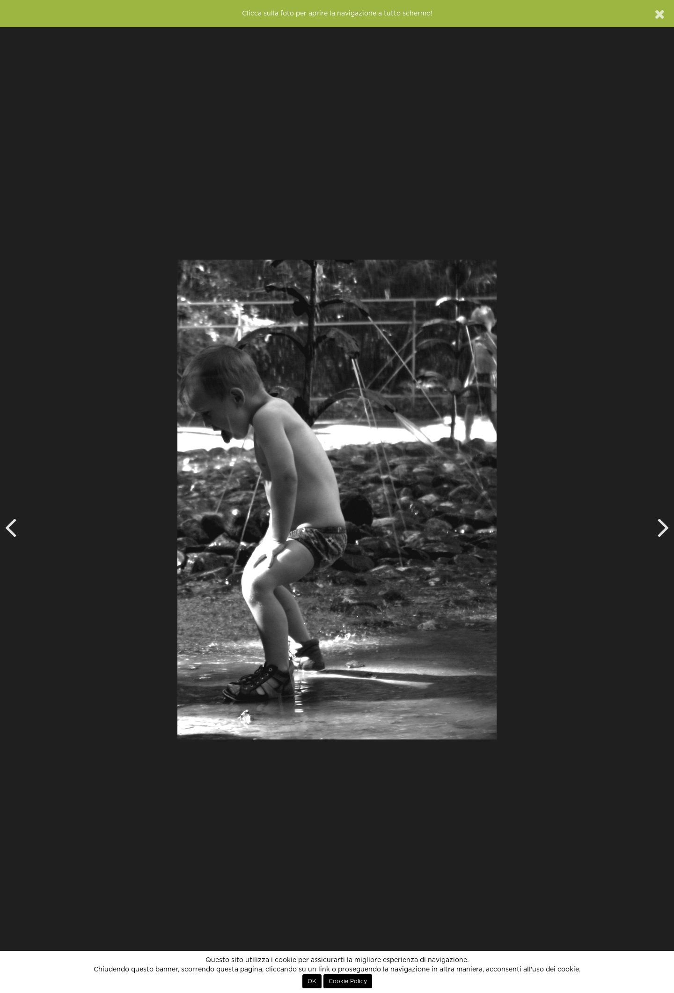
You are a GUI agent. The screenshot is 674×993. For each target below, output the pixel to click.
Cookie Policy (348, 981)
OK (312, 981)
